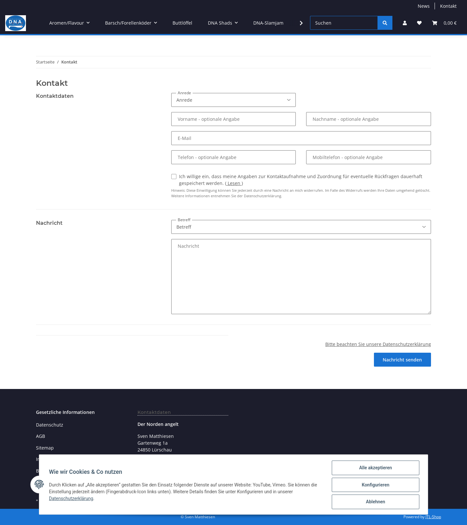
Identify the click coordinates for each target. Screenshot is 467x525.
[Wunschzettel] (419, 23)
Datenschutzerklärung (72, 498)
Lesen (234, 183)
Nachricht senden (402, 360)
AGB (40, 436)
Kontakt (448, 6)
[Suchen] (344, 23)
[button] (405, 23)
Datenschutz (49, 425)
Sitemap (45, 448)
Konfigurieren (375, 485)
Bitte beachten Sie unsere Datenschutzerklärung (378, 344)
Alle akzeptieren (374, 468)
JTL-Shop (433, 516)
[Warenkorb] (444, 23)
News (424, 6)
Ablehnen (374, 502)
